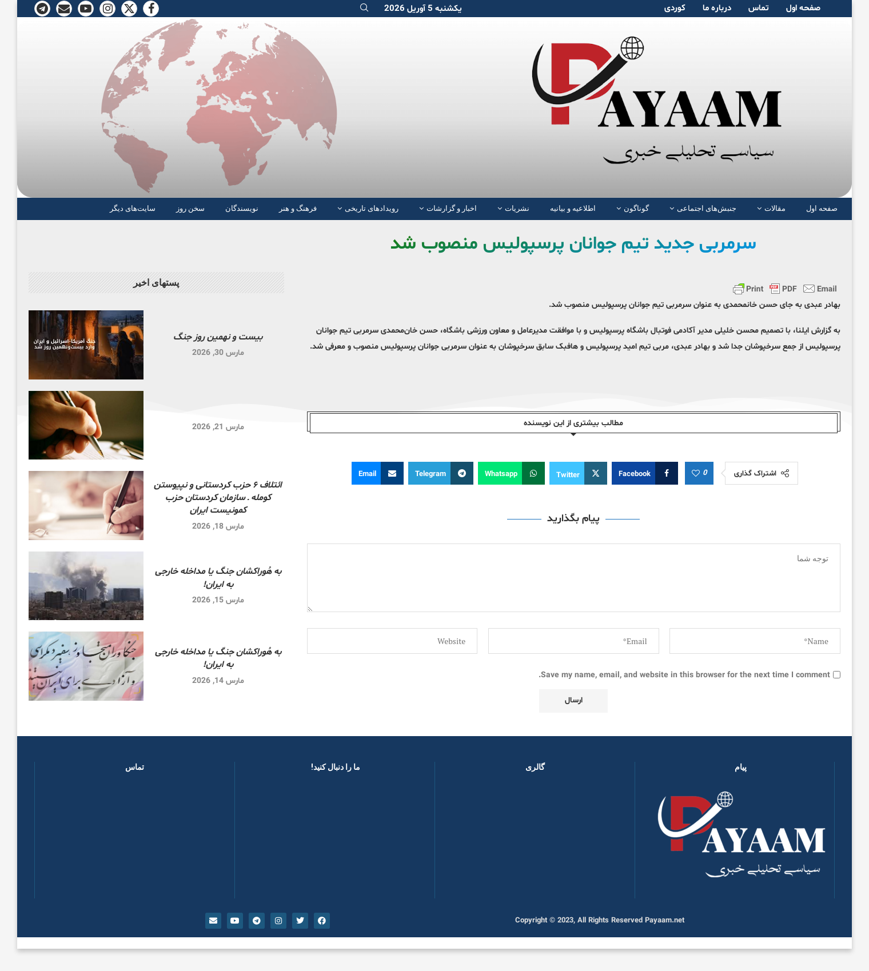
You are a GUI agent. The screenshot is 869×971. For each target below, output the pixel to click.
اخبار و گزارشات (451, 208)
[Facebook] (151, 9)
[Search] (364, 8)
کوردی (674, 8)
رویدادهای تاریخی (371, 208)
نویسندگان (241, 208)
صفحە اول (803, 8)
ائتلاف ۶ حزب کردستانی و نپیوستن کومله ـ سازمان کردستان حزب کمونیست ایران (218, 498)
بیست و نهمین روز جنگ (217, 337)
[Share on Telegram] (440, 473)
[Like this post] (696, 474)
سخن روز (190, 208)
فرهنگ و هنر (298, 208)
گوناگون (636, 208)
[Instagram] (107, 9)
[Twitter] (129, 9)
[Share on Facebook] (645, 473)
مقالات (775, 208)
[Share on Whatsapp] (511, 473)
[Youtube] (86, 9)
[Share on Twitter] (578, 473)
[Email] (64, 9)
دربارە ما (717, 8)
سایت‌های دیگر (133, 208)
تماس (758, 8)
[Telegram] (42, 9)
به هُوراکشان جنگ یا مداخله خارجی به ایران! (218, 577)
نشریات (517, 208)
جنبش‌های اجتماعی (706, 208)
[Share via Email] (378, 473)
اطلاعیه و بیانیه (573, 208)
